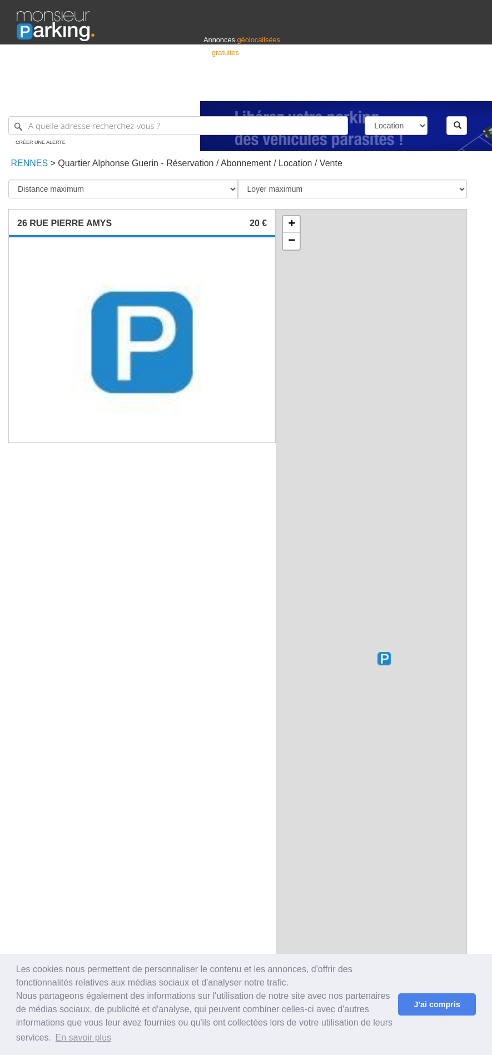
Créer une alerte (41, 142)
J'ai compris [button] (437, 1004)
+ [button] (291, 224)
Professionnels (292, 87)
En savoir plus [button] (84, 1037)
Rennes (28, 163)
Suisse (464, 87)
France (403, 87)
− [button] (291, 241)
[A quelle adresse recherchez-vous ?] (178, 126)
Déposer (373, 87)
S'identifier (337, 87)
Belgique (434, 87)
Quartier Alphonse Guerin (108, 163)
